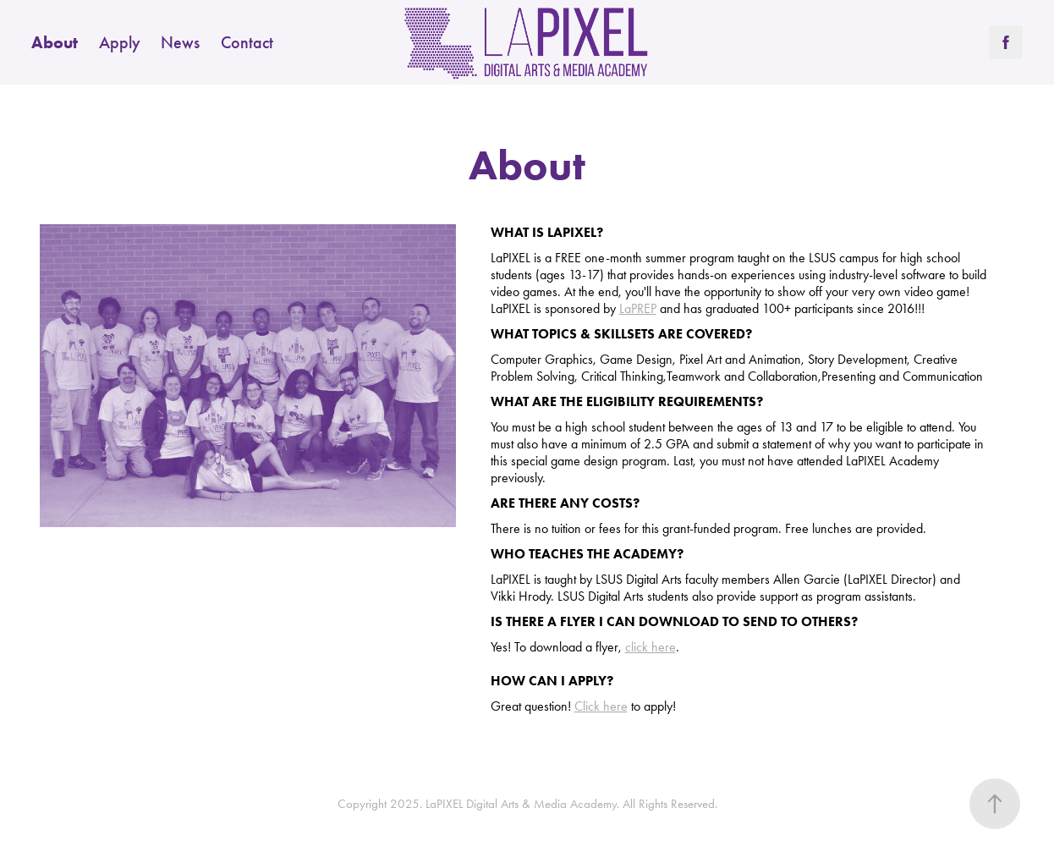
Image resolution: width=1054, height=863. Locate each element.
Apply (119, 42)
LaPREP (637, 308)
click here (650, 647)
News (180, 42)
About (54, 42)
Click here (601, 706)
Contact (247, 42)
